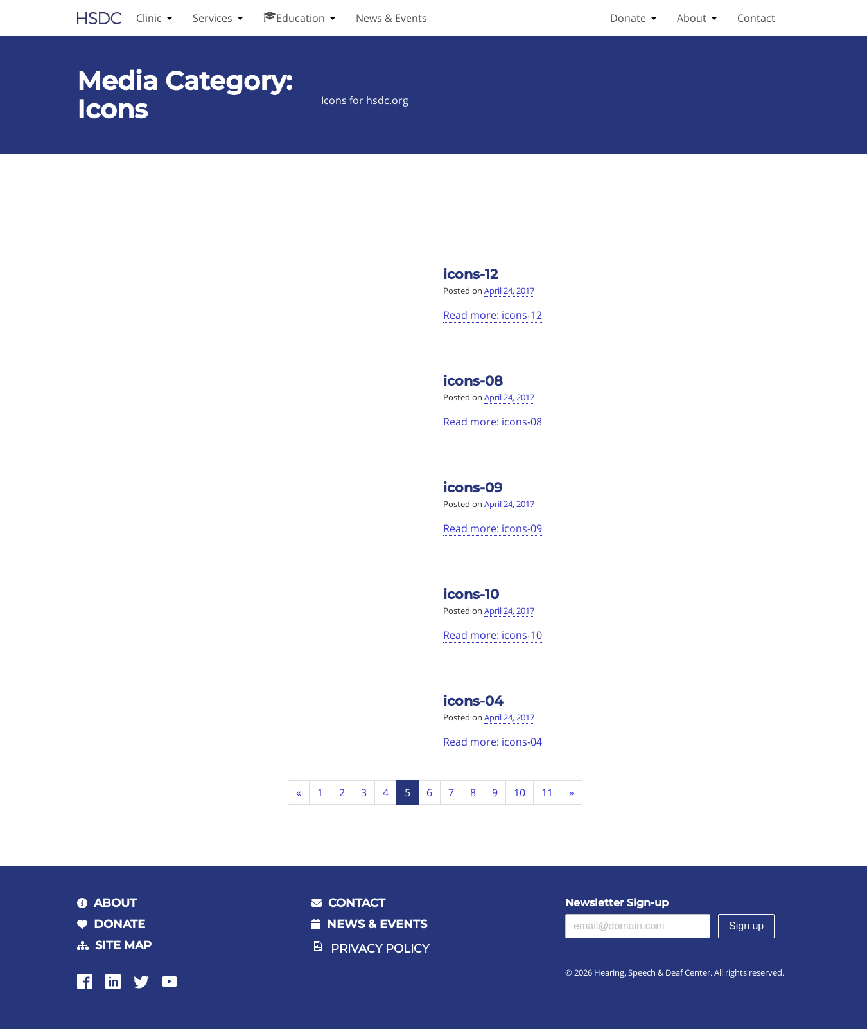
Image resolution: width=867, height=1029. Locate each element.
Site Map (123, 945)
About (691, 18)
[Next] (571, 792)
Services (212, 18)
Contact (756, 18)
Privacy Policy (380, 949)
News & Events (391, 18)
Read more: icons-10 (492, 635)
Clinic (149, 18)
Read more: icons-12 (492, 315)
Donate (628, 18)
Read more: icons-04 (492, 742)
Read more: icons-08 (492, 422)
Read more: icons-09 (492, 528)
